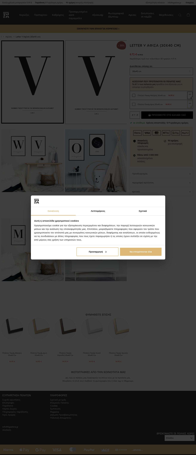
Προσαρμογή (97, 251)
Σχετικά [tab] (143, 211)
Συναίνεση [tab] (53, 211)
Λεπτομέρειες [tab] (98, 211)
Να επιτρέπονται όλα (141, 251)
